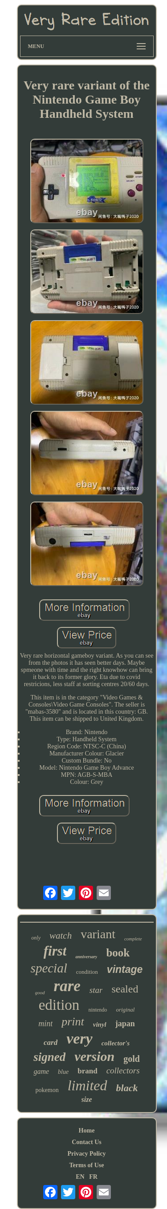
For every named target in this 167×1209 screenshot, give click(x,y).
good (40, 992)
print (72, 1021)
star (96, 990)
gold (131, 1059)
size (86, 1099)
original (125, 1009)
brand (87, 1071)
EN (80, 1176)
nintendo (97, 1010)
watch (60, 935)
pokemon (47, 1090)
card (50, 1042)
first (55, 951)
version (94, 1056)
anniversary (86, 956)
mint (45, 1023)
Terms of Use (86, 1165)
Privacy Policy (87, 1153)
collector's (116, 1043)
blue (63, 1071)
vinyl (99, 1024)
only (36, 938)
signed (49, 1057)
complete (133, 938)
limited (87, 1085)
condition (87, 971)
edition (59, 1005)
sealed (124, 989)
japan (125, 1023)
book (118, 953)
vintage (125, 969)
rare (67, 986)
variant (98, 934)
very (79, 1038)
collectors (123, 1070)
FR (93, 1176)
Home (87, 1130)
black (127, 1087)
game (41, 1071)
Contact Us (87, 1142)
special (49, 968)
